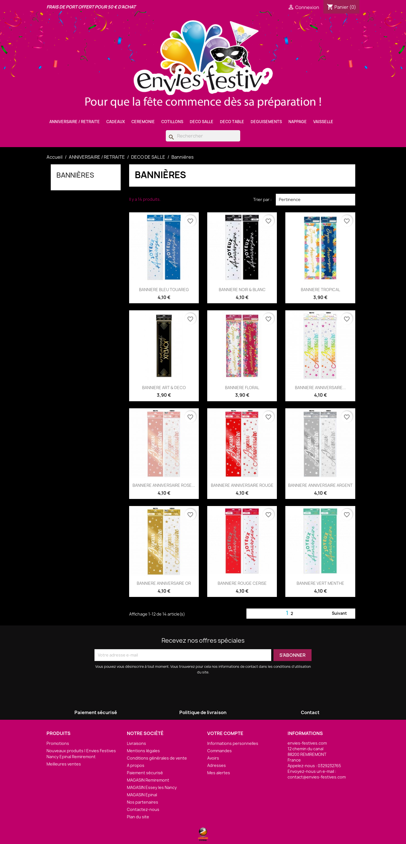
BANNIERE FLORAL (242, 387)
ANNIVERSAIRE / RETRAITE (74, 121)
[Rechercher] (203, 135)
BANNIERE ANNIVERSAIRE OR (164, 583)
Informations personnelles (232, 743)
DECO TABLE (232, 121)
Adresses (216, 765)
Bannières (75, 175)
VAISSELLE (323, 121)
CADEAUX (115, 121)
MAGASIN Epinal (142, 794)
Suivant (343, 613)
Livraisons (136, 743)
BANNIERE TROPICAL (320, 289)
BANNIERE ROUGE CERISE (242, 583)
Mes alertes (218, 772)
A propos (135, 765)
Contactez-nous (143, 809)
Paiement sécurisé (145, 772)
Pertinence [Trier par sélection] (315, 199)
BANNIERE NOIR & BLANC (242, 289)
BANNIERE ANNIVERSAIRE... (320, 387)
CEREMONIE (143, 121)
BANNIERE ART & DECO (164, 387)
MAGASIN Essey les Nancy (152, 787)
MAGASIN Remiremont (148, 780)
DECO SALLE (201, 121)
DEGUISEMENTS (266, 121)
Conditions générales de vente (157, 758)
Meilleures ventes (64, 764)
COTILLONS (172, 121)
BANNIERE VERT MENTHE (320, 583)
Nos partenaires (142, 802)
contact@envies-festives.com (317, 777)
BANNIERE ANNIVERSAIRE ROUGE (242, 485)
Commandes (219, 750)
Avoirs (213, 758)
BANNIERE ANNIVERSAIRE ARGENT (320, 485)
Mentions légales (143, 750)
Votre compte (225, 733)
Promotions (58, 743)
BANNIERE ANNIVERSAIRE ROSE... (164, 485)
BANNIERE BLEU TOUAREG (164, 289)
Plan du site (138, 816)
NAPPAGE (297, 121)
